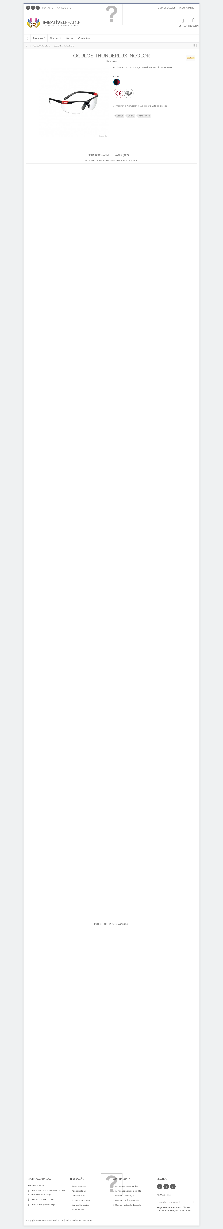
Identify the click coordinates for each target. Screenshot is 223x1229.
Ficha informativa (98, 155)
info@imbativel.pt (47, 1204)
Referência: (111, 61)
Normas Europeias (80, 1205)
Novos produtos (79, 1186)
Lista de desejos (166, 7)
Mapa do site (64, 7)
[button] (38, 38)
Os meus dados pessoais (127, 1200)
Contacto (47, 7)
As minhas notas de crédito (128, 1190)
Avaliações (122, 155)
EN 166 (120, 115)
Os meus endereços (124, 1195)
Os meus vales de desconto (128, 1205)
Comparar (132, 105)
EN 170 (131, 115)
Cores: (116, 76)
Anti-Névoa (144, 115)
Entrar (183, 26)
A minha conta (121, 1178)
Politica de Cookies (81, 1200)
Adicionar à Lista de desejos (153, 105)
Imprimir (119, 105)
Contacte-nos (78, 1195)
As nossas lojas (79, 1190)
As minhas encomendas (126, 1186)
